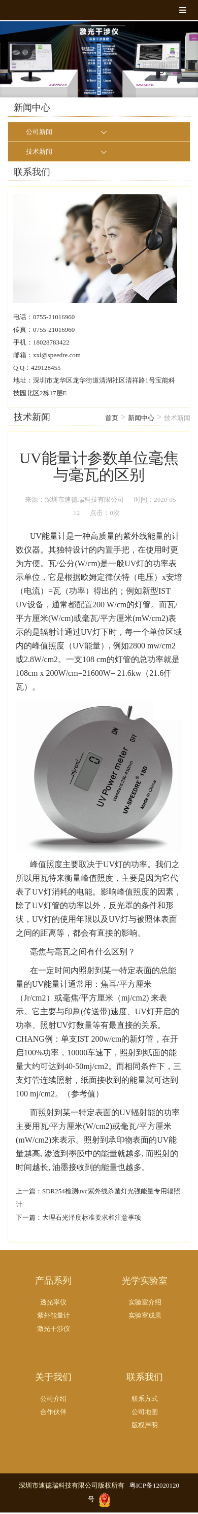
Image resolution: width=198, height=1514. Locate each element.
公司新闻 (39, 131)
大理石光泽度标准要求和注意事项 (91, 1217)
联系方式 (144, 1398)
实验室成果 (144, 1315)
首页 (111, 418)
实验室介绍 (144, 1302)
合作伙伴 (53, 1412)
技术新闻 (39, 151)
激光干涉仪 (53, 1328)
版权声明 (144, 1425)
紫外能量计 (53, 1315)
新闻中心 (141, 418)
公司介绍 (53, 1398)
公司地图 (144, 1412)
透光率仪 (53, 1302)
